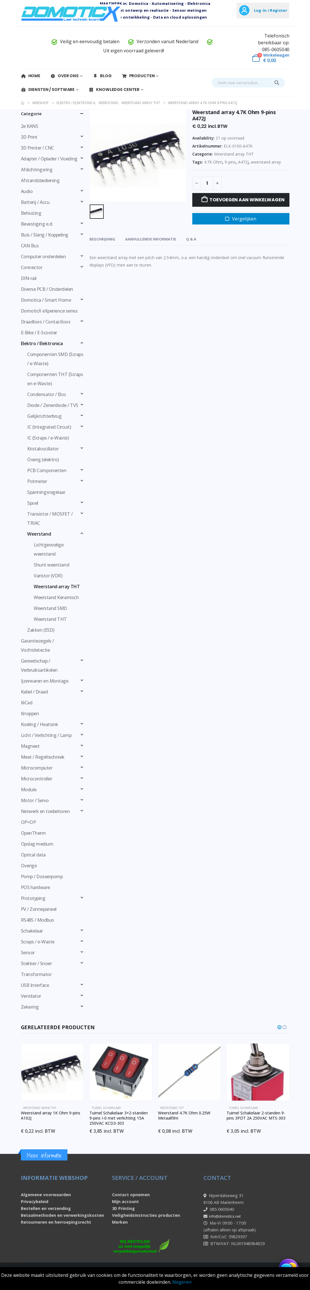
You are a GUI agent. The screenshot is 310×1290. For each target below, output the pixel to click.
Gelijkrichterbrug (44, 416)
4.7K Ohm (213, 162)
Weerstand (39, 534)
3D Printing (123, 1208)
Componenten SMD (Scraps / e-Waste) (55, 359)
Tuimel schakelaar (106, 1108)
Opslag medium (37, 844)
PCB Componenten (46, 470)
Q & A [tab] (191, 239)
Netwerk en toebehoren (45, 811)
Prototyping (33, 898)
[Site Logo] (71, 13)
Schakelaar (32, 931)
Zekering (30, 1007)
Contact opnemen (131, 1194)
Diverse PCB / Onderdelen (47, 289)
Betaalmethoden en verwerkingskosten (62, 1215)
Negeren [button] (181, 1282)
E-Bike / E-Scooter (39, 332)
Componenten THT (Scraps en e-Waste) (55, 379)
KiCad (27, 702)
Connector (32, 267)
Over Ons (64, 76)
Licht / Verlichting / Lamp (46, 735)
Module (29, 789)
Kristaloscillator (43, 449)
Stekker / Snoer (36, 963)
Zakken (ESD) (40, 630)
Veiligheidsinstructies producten (146, 1215)
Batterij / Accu (35, 202)
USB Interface (35, 985)
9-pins (230, 162)
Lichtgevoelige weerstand (48, 549)
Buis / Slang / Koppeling (44, 235)
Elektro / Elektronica (42, 343)
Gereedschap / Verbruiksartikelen (39, 665)
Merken (120, 1222)
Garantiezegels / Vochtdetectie (37, 645)
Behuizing (31, 213)
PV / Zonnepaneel (39, 909)
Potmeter (37, 481)
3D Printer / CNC (37, 148)
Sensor (28, 952)
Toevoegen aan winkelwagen (246, 199)
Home (31, 76)
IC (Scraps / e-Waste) (48, 438)
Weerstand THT (50, 619)
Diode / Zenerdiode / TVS (52, 405)
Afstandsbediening (40, 180)
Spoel (32, 503)
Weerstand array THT (234, 154)
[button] (279, 1027)
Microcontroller (36, 779)
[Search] (277, 83)
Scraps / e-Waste (38, 942)
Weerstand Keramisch (56, 597)
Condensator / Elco (46, 394)
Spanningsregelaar (46, 492)
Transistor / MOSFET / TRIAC (50, 518)
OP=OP (28, 822)
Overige (29, 865)
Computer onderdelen (43, 256)
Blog (102, 76)
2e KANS (29, 126)
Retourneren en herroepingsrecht (56, 1222)
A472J (243, 162)
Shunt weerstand (51, 565)
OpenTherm (33, 833)
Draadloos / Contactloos (46, 322)
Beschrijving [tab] (102, 239)
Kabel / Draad (34, 692)
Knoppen (30, 713)
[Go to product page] (52, 1072)
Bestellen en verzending (46, 1208)
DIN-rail (29, 278)
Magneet (30, 746)
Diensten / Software (48, 89)
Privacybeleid (34, 1201)
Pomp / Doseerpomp (42, 876)
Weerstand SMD (50, 608)
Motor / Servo (35, 800)
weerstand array (266, 162)
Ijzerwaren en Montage (45, 681)
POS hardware (35, 887)
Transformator (36, 974)
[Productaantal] (207, 183)
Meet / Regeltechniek (43, 757)
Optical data (33, 855)
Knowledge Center (114, 89)
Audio (27, 191)
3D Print (29, 137)
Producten (138, 76)
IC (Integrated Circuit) (49, 427)
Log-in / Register (270, 10)
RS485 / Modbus (37, 920)
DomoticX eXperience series (49, 311)
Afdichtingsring (37, 169)
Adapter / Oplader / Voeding (49, 159)
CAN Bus (30, 246)
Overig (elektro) (43, 459)
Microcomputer (37, 768)
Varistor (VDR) (48, 576)
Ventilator (31, 996)
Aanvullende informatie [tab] (150, 239)
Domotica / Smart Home (46, 300)
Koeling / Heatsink (39, 724)
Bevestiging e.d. (37, 224)
